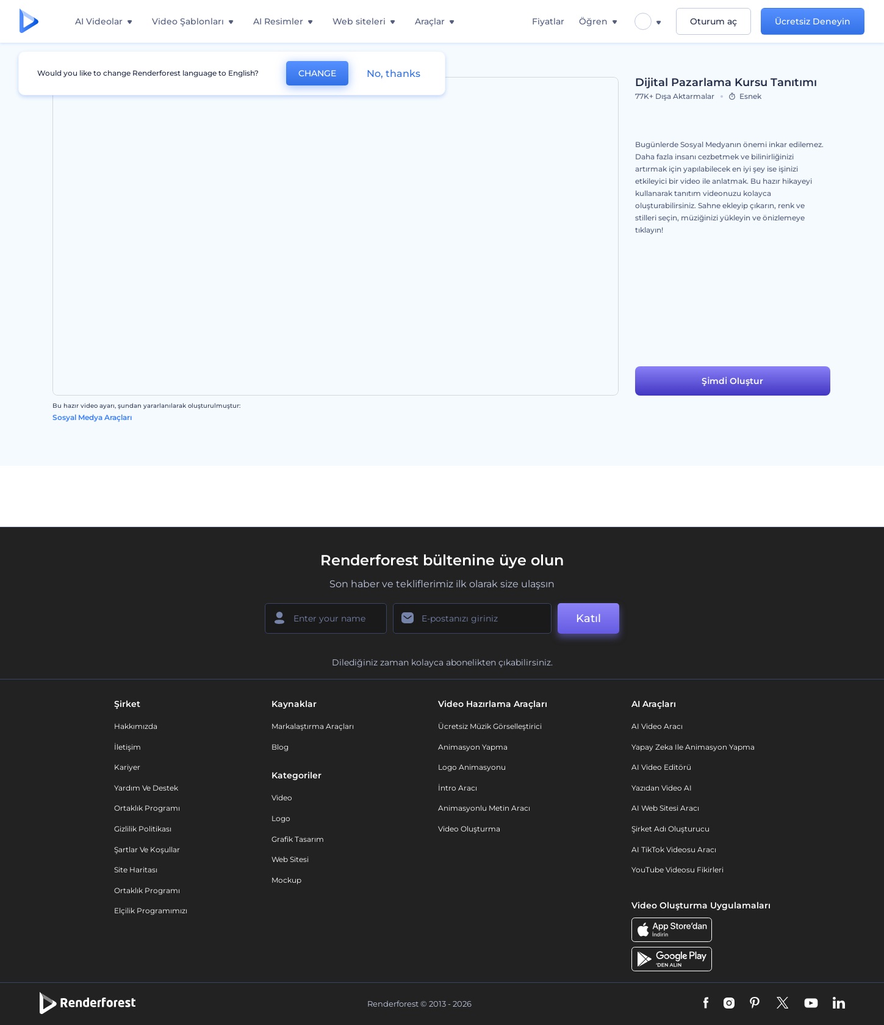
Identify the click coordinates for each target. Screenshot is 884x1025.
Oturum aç (713, 21)
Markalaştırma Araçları (312, 726)
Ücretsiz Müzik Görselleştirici (490, 726)
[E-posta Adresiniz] (472, 618)
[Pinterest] (755, 1003)
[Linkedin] (839, 1003)
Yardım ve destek (146, 787)
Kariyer (127, 767)
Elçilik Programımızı (150, 910)
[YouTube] (811, 1003)
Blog (280, 747)
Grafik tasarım (297, 839)
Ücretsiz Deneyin (812, 21)
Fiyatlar (548, 21)
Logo (280, 818)
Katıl (588, 618)
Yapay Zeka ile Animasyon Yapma (693, 747)
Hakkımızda (135, 726)
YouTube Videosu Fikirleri (677, 869)
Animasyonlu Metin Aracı (484, 808)
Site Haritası (135, 869)
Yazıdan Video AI (661, 787)
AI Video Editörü (661, 767)
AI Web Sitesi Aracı (665, 808)
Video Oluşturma (469, 828)
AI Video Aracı (657, 726)
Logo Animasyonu (472, 767)
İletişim (127, 747)
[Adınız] (326, 618)
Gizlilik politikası (142, 828)
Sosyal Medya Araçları (92, 417)
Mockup (286, 880)
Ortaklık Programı (147, 808)
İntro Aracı (457, 787)
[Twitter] (782, 1003)
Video (281, 797)
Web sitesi (290, 859)
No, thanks (393, 73)
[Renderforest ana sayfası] (29, 22)
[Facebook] (706, 1003)
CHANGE (317, 73)
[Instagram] (729, 1003)
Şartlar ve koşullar (147, 849)
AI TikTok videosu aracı (673, 849)
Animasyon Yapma (473, 747)
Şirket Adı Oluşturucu (670, 828)
